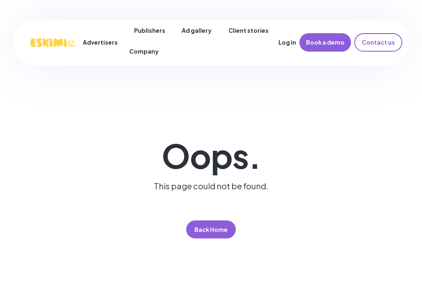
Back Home (211, 229)
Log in (287, 42)
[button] (103, 42)
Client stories (248, 30)
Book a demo (325, 42)
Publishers (149, 30)
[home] (53, 42)
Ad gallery (197, 30)
